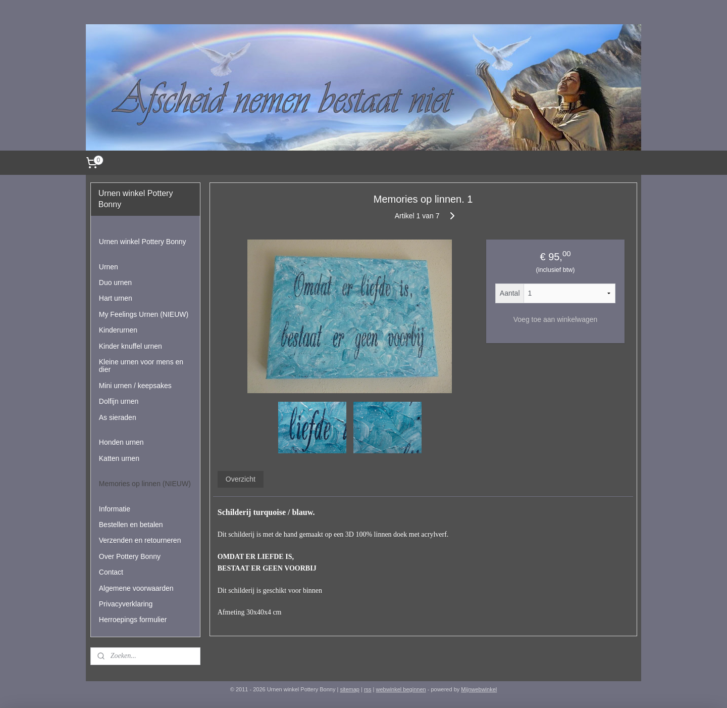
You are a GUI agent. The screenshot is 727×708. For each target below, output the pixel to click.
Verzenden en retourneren (140, 540)
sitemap (349, 689)
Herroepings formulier (133, 620)
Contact (111, 572)
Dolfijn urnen (119, 401)
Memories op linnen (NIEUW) (145, 484)
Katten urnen (119, 458)
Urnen (108, 267)
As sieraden (117, 417)
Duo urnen (115, 282)
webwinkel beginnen (401, 689)
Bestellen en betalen (131, 525)
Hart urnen (115, 298)
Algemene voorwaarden (136, 588)
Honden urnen (121, 442)
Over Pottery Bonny (130, 556)
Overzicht (240, 479)
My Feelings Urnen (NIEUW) (143, 314)
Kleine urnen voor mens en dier (141, 365)
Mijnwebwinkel (479, 689)
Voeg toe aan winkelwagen (555, 319)
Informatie (114, 509)
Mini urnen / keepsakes (135, 386)
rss (368, 689)
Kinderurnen (118, 330)
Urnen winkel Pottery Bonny (142, 242)
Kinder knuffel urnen (130, 346)
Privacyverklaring (126, 604)
